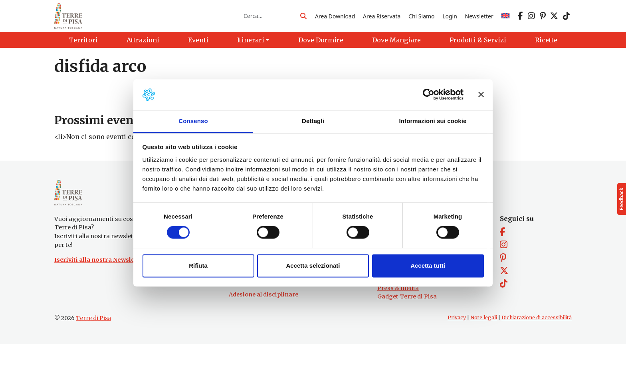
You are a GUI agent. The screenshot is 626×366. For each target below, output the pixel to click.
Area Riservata (381, 21)
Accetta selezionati (313, 265)
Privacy (457, 339)
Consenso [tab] (193, 120)
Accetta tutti (427, 265)
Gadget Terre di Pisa (407, 318)
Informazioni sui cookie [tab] (433, 120)
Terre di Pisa (93, 340)
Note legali (483, 339)
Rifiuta (198, 265)
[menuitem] (505, 21)
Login (449, 21)
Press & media (398, 309)
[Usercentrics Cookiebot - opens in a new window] (429, 95)
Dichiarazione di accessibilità (536, 339)
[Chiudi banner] (481, 94)
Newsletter (479, 21)
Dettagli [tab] (313, 120)
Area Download (335, 21)
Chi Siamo (421, 21)
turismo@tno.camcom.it (265, 301)
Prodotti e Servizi (402, 292)
